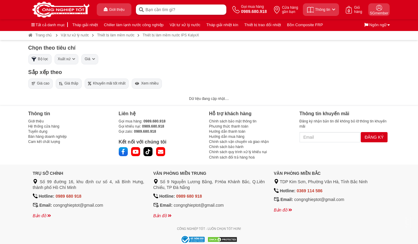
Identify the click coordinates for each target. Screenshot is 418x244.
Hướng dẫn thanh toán (227, 131)
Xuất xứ (66, 59)
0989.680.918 (154, 121)
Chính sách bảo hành (226, 147)
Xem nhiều (147, 83)
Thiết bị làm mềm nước (115, 35)
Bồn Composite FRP (305, 25)
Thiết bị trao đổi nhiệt (262, 25)
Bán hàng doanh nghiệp (47, 136)
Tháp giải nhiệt (85, 25)
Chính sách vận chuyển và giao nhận (239, 142)
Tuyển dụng (38, 131)
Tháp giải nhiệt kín (222, 25)
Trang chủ (40, 35)
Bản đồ (42, 215)
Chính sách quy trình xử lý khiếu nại (238, 152)
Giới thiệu (36, 121)
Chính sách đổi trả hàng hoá (232, 157)
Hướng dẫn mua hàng (226, 136)
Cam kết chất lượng (44, 142)
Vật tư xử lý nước (185, 25)
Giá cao (40, 83)
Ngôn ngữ (375, 25)
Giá (90, 59)
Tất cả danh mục (48, 25)
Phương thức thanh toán (228, 126)
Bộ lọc (40, 59)
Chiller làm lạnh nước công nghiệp (134, 25)
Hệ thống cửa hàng (43, 126)
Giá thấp (68, 83)
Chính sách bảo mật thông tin (232, 121)
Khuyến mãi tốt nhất (107, 83)
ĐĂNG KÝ (374, 137)
